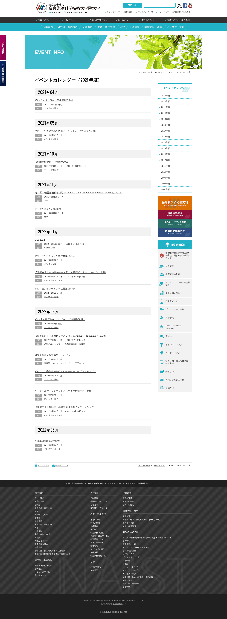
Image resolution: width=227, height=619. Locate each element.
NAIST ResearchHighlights (169, 327)
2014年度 (165, 148)
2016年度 (165, 136)
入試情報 (94, 498)
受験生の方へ (44, 20)
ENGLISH (132, 5)
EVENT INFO (159, 72)
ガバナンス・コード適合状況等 (174, 283)
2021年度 (165, 107)
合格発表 (94, 505)
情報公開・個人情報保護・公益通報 (174, 362)
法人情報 (166, 266)
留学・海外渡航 (97, 542)
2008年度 (165, 183)
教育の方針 (39, 501)
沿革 (36, 511)
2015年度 (165, 142)
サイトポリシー (114, 483)
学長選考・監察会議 (43, 508)
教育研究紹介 (96, 567)
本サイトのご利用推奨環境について (141, 483)
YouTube (190, 5)
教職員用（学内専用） (182, 12)
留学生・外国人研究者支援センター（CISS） (142, 520)
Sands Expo (49, 248)
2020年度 (165, 113)
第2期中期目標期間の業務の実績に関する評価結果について (174, 255)
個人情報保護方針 (95, 483)
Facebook (185, 5)
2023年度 (165, 95)
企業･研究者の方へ (98, 20)
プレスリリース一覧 (171, 309)
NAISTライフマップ (98, 508)
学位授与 (94, 529)
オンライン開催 (51, 108)
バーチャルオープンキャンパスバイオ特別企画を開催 (63, 390)
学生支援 (94, 552)
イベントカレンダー (175, 87)
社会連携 (135, 27)
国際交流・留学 (153, 27)
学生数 (37, 518)
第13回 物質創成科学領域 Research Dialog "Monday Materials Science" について (78, 192)
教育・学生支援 (106, 27)
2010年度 (165, 172)
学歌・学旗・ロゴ (42, 534)
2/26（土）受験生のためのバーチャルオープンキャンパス (65, 371)
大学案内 (48, 27)
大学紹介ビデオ (41, 541)
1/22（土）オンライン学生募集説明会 (55, 256)
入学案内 (88, 27)
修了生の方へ (147, 20)
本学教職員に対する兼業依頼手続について (53, 554)
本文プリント (43, 465)
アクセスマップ (113, 12)
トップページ (144, 72)
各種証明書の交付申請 (99, 536)
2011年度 (165, 166)
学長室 (37, 505)
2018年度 (165, 125)
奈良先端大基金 (169, 293)
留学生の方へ (122, 20)
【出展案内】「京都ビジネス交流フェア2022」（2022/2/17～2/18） (71, 335)
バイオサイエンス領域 (169, 220)
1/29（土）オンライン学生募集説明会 (55, 288)
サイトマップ (163, 12)
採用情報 (128, 12)
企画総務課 (117, 604)
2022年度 (165, 101)
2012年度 (165, 160)
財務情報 (38, 521)
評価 (36, 528)
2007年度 (165, 189)
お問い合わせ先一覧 (144, 12)
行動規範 (38, 531)
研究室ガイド (168, 301)
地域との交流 (128, 501)
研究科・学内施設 (68, 27)
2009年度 (165, 178)
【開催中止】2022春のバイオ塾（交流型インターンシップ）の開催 (70, 272)
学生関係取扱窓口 (98, 533)
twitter (179, 5)
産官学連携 (127, 498)
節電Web (166, 387)
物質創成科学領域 (166, 229)
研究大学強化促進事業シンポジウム (54, 355)
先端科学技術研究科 (43, 565)
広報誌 (165, 336)
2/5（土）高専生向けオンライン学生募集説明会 (60, 319)
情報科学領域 (164, 211)
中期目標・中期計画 (43, 524)
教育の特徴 (95, 523)
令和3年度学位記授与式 (47, 441)
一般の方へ (69, 20)
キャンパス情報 (97, 549)
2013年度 (165, 154)
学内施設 (38, 569)
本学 (46, 217)
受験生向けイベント (99, 501)
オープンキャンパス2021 (48, 209)
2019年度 (165, 119)
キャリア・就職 (175, 27)
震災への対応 (128, 505)
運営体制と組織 (41, 514)
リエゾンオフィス (42, 572)
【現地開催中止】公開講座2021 (51, 161)
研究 (122, 27)
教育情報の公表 (169, 274)
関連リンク (167, 371)
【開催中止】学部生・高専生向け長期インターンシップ (64, 407)
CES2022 (40, 239)
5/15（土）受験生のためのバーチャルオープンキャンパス (65, 131)
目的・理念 (39, 498)
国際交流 (126, 516)
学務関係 (94, 526)
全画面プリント (61, 465)
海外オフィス (40, 575)
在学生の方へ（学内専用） (179, 20)
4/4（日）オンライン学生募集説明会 (54, 100)
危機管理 (94, 546)
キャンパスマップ (170, 344)
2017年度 (165, 131)
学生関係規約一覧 (98, 556)
